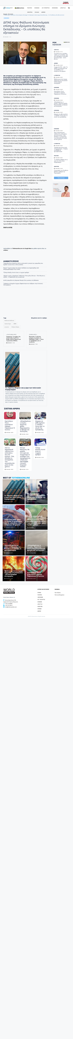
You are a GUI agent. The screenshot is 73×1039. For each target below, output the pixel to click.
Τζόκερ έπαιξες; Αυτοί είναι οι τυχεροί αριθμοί (16, 272)
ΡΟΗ (57, 43)
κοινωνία (6, 327)
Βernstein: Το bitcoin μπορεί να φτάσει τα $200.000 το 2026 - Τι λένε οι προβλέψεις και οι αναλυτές (36, 339)
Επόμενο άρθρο (33, 334)
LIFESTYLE (63, 7)
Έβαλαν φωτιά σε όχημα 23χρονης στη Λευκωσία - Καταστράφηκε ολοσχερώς (13, 573)
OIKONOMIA (40, 597)
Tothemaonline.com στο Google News (22, 248)
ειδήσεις (5, 250)
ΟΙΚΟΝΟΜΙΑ (55, 7)
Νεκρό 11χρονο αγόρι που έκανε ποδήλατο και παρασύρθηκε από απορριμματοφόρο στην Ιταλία (21, 268)
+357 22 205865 (8, 603)
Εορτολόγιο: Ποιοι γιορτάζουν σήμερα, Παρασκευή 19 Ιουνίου (10, 425)
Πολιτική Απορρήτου (59, 594)
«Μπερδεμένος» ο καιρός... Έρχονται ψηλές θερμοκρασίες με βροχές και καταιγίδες (36, 547)
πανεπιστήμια (7, 323)
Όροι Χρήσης (58, 592)
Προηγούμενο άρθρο (11, 334)
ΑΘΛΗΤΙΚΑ (29, 12)
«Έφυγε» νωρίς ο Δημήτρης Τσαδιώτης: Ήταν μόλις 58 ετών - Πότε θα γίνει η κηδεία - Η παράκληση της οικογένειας (24, 276)
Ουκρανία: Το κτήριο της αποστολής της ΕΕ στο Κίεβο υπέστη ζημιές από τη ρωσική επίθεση (13, 338)
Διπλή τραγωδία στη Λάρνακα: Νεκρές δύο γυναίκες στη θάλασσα (20, 280)
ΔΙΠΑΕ (15, 323)
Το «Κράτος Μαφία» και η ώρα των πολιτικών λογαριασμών (23, 389)
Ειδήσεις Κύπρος (15, 327)
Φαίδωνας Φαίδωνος (9, 320)
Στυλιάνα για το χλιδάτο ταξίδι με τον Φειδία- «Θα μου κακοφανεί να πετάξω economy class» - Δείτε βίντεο (61, 56)
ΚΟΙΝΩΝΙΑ (36, 7)
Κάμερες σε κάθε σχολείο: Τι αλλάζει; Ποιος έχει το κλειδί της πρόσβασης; (40, 425)
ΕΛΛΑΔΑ (37, 12)
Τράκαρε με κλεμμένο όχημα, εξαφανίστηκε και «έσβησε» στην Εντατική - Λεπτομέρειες (23, 284)
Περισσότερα (61, 178)
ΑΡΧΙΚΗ (39, 592)
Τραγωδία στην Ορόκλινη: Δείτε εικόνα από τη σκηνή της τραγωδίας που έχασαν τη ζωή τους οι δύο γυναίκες (23, 263)
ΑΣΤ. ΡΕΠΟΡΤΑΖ (46, 7)
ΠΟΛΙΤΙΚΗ (29, 7)
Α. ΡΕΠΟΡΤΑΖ (57, 75)
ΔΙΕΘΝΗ (43, 12)
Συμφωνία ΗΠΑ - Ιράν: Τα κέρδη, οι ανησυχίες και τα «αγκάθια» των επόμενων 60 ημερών (61, 69)
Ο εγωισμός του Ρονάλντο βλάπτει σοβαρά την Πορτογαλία (61, 172)
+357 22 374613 (8, 605)
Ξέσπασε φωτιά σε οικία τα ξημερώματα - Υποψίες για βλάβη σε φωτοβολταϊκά (12, 547)
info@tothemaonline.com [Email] (11, 607)
